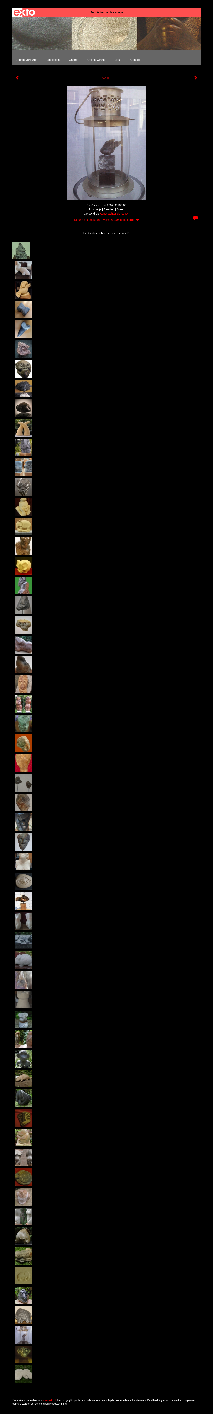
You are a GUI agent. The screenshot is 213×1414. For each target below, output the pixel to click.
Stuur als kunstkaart (106, 219)
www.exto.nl (49, 1400)
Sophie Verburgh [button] (28, 59)
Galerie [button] (75, 59)
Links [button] (119, 59)
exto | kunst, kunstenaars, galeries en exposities (24, 12)
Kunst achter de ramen (114, 213)
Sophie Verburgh (101, 12)
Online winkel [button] (97, 59)
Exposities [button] (54, 59)
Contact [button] (136, 59)
